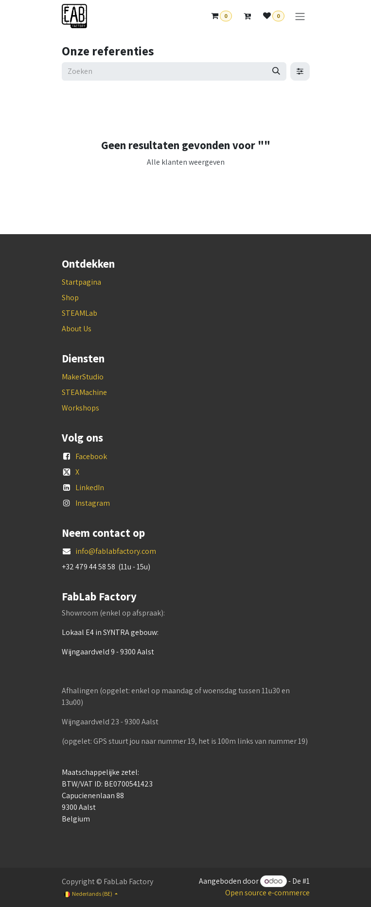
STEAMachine (84, 392)
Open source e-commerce (267, 893)
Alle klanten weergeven (186, 162)
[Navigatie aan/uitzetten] (300, 16)
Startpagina (81, 282)
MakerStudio (83, 377)
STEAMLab (79, 313)
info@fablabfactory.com (115, 551)
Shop (70, 297)
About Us (76, 329)
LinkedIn (89, 487)
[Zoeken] (276, 71)
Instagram (92, 503)
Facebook (91, 456)
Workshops (80, 408)
